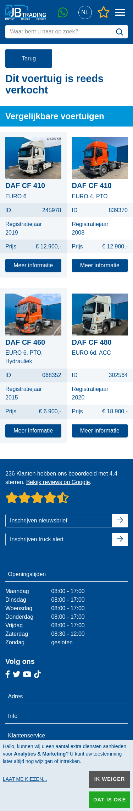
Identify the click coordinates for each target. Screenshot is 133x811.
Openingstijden (27, 574)
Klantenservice (26, 735)
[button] (85, 12)
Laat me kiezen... (25, 779)
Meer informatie (33, 265)
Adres (15, 696)
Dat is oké (109, 799)
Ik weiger (109, 779)
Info (13, 716)
